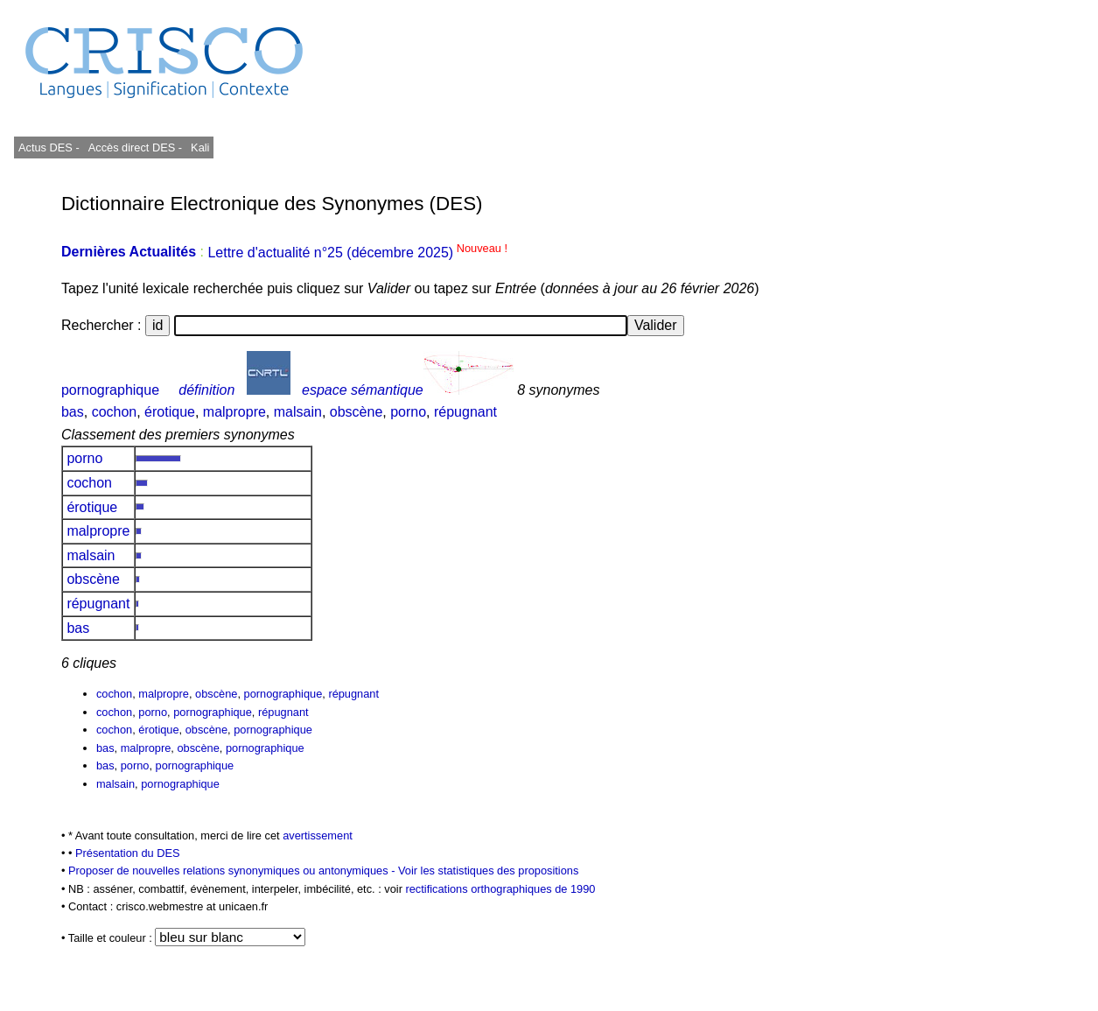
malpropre (234, 411)
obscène (356, 411)
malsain (298, 411)
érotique (169, 411)
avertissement (318, 835)
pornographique (110, 390)
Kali (200, 147)
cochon (114, 411)
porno (408, 411)
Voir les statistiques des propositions (488, 870)
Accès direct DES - (135, 147)
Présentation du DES (127, 853)
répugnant (465, 411)
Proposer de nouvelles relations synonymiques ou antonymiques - (233, 870)
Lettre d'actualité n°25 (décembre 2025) (357, 252)
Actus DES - (49, 147)
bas (72, 411)
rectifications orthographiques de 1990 (500, 888)
